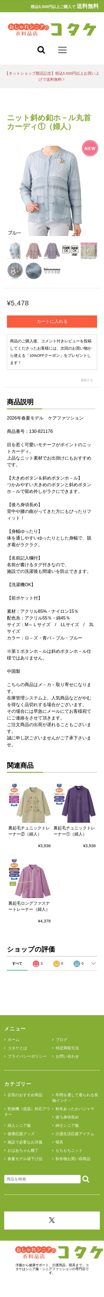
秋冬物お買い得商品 (72, 1158)
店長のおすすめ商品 (24, 1095)
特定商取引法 (65, 1048)
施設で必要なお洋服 (24, 1142)
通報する (87, 380)
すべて (17, 963)
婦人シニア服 (19, 1125)
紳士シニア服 (67, 1125)
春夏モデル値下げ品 (24, 1158)
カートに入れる (52, 321)
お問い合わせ (65, 1056)
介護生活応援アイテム (74, 1134)
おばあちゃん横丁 (23, 1150)
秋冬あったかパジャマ (74, 1109)
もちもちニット (69, 1150)
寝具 (59, 1142)
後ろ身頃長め (67, 1117)
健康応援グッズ (21, 1134)
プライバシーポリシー (25, 1056)
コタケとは (15, 1048)
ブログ (59, 1039)
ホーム (11, 1039)
